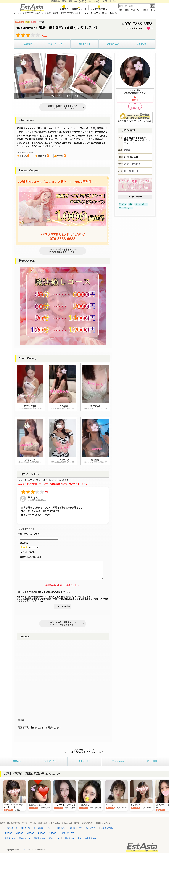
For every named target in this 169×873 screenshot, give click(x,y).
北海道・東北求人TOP (87, 838)
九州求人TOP (68, 838)
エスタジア (24, 850)
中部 (133, 10)
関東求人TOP (24, 838)
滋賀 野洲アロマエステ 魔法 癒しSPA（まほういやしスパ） (137, 140)
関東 (121, 10)
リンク (49, 828)
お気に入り (135, 106)
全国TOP (64, 7)
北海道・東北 (149, 10)
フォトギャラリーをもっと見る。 (65, 96)
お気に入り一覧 (79, 7)
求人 (33, 22)
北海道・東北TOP (67, 833)
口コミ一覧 (25, 828)
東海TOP (41, 833)
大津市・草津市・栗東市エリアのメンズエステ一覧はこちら (62, 107)
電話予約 (135, 100)
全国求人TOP (10, 838)
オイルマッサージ (141, 204)
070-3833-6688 (63, 239)
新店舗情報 (38, 828)
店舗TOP (28, 44)
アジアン (123, 204)
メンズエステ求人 (98, 7)
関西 (127, 10)
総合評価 (24, 543)
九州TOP (52, 833)
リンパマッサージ (126, 208)
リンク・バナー (135, 196)
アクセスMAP (113, 44)
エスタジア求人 (107, 828)
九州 (139, 10)
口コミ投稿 (141, 44)
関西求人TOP (39, 838)
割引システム (84, 44)
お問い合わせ (61, 828)
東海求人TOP (53, 838)
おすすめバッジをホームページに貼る (135, 117)
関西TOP (30, 833)
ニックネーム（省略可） (31, 534)
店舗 (130, 204)
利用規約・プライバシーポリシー (83, 828)
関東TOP (19, 833)
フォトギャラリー (56, 44)
